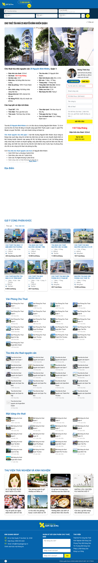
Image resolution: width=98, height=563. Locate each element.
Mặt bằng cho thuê (16, 413)
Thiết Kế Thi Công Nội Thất (82, 538)
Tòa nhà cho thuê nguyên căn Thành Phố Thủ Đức (62, 393)
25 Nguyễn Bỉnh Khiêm (40, 69)
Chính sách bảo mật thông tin (14, 546)
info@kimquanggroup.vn (20, 544)
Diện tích (63, 15)
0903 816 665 (19, 541)
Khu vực (8, 15)
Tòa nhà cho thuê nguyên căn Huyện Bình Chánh (18, 403)
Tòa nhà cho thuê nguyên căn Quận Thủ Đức (39, 393)
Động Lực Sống (78, 551)
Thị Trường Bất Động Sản (81, 546)
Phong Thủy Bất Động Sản (82, 543)
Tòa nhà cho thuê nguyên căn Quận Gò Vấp (17, 393)
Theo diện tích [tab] (19, 226)
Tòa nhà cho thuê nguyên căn (21, 353)
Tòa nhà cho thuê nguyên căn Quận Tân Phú (84, 383)
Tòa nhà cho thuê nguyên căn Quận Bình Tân (84, 393)
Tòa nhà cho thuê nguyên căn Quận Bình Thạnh (62, 383)
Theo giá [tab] (9, 226)
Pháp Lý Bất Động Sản (80, 549)
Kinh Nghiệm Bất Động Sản (82, 541)
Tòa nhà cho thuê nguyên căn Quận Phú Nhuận (39, 383)
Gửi (67, 556)
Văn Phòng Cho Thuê (17, 299)
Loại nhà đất (64, 10)
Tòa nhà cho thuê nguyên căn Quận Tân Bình (17, 383)
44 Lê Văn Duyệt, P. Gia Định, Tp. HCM (19, 538)
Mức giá (40, 15)
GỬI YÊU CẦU (79, 121)
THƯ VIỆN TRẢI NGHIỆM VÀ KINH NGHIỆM (27, 470)
